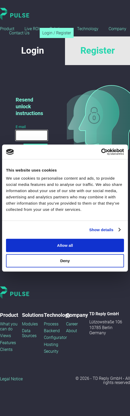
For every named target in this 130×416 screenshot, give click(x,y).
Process (51, 324)
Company (117, 28)
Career (72, 324)
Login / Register (56, 32)
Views (5, 335)
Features (8, 342)
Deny (65, 261)
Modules (30, 324)
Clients (6, 349)
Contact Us (19, 32)
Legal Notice (11, 378)
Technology (87, 28)
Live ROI (32, 28)
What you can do (8, 326)
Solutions (33, 315)
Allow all (65, 245)
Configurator (55, 337)
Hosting (51, 344)
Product (7, 28)
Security (51, 351)
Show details (101, 230)
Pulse (14, 14)
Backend (52, 330)
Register (97, 50)
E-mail (21, 127)
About (71, 330)
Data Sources (29, 333)
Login (32, 50)
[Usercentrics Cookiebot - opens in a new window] (101, 151)
